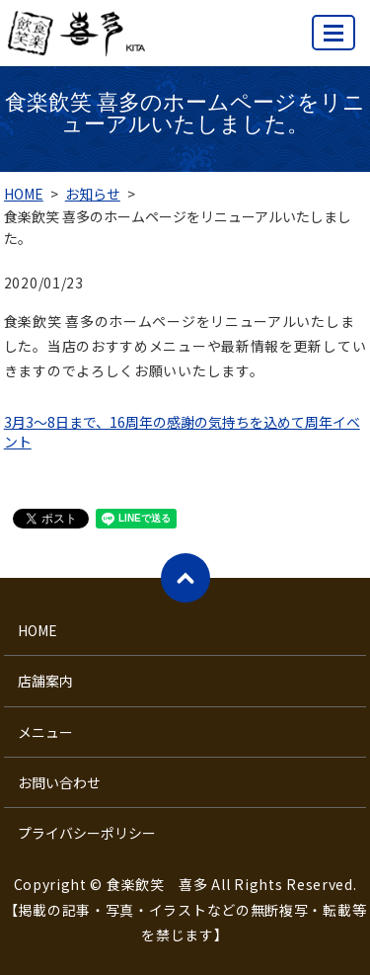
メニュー (45, 732)
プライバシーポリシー (87, 833)
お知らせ (92, 193)
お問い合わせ (59, 782)
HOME (23, 193)
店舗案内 (45, 681)
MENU (334, 41)
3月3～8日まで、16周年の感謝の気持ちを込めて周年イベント (182, 431)
